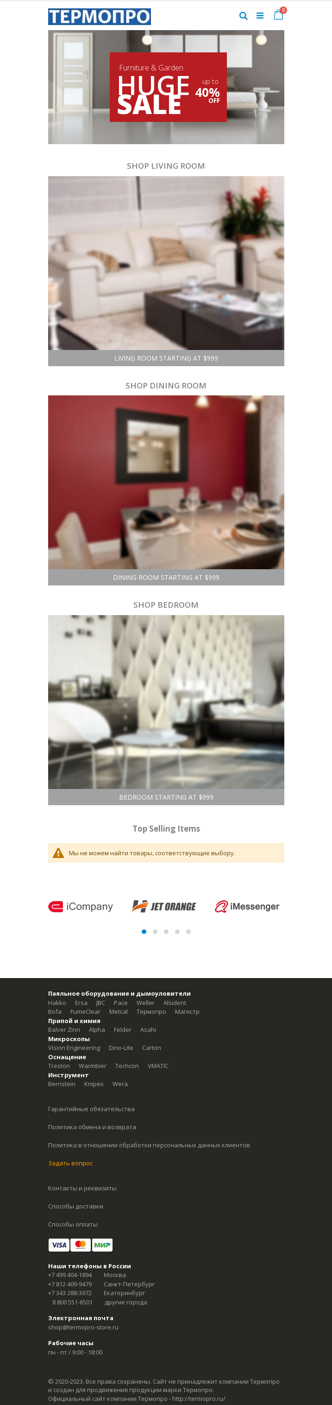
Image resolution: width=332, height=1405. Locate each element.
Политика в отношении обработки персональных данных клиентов (149, 1145)
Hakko (57, 1002)
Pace (121, 1002)
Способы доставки (75, 1206)
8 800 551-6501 (72, 1302)
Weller (146, 1002)
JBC (100, 1002)
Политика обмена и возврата (92, 1127)
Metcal (118, 1011)
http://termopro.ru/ (199, 1398)
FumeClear (85, 1011)
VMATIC (158, 1066)
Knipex (94, 1084)
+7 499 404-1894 (70, 1275)
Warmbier (92, 1066)
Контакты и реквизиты (82, 1188)
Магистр (187, 1011)
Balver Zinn (64, 1029)
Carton (151, 1047)
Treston (59, 1066)
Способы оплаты (73, 1224)
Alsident (174, 1002)
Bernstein (61, 1084)
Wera (120, 1084)
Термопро (151, 1011)
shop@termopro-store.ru (83, 1327)
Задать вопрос (70, 1163)
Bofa (55, 1011)
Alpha (97, 1029)
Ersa (81, 1002)
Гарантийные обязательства (91, 1109)
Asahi (148, 1029)
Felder (123, 1029)
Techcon (127, 1066)
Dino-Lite (121, 1047)
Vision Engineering (74, 1047)
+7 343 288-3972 (70, 1293)
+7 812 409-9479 (70, 1284)
